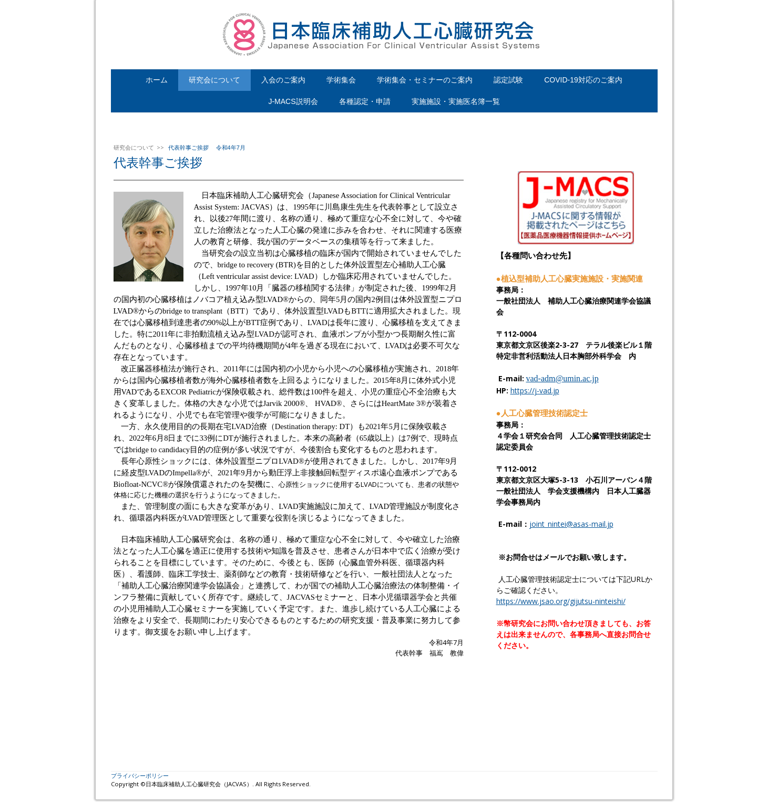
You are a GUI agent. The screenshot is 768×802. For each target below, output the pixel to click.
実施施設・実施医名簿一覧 (456, 101)
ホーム (157, 80)
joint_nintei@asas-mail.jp (571, 524)
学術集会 (341, 80)
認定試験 (508, 80)
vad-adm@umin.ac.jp (562, 378)
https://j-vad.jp (534, 390)
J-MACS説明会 (293, 101)
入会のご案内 (283, 80)
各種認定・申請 (365, 101)
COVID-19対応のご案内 (583, 80)
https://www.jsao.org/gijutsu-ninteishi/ (561, 601)
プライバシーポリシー (140, 775)
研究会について (214, 80)
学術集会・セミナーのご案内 (425, 80)
